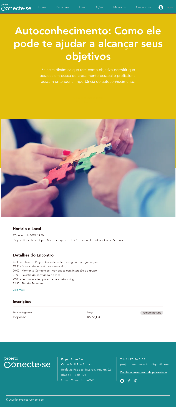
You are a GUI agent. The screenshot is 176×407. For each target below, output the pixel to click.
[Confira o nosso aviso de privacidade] (143, 372)
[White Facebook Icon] (129, 381)
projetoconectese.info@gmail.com (144, 364)
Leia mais (19, 289)
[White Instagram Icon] (136, 381)
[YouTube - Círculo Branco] (122, 381)
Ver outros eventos (88, 102)
